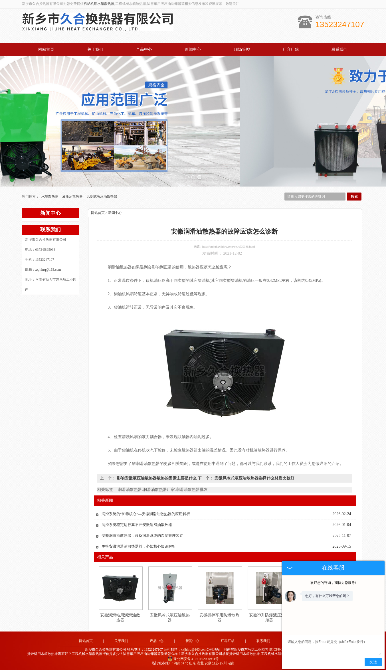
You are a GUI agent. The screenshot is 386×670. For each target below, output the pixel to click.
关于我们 (95, 49)
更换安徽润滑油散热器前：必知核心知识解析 (139, 546)
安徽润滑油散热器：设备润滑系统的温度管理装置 (142, 535)
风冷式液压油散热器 (101, 197)
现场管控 (242, 49)
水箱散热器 (50, 197)
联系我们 (339, 49)
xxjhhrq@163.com (48, 270)
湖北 (200, 663)
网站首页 (46, 49)
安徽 (208, 663)
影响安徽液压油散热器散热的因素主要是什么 (157, 478)
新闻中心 (193, 49)
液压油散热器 (73, 197)
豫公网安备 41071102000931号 (193, 659)
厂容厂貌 (291, 49)
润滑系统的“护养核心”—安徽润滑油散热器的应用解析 (146, 514)
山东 (192, 663)
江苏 (215, 663)
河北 (184, 663)
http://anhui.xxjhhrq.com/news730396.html (228, 246)
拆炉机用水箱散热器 (99, 4)
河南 (177, 663)
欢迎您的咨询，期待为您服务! (333, 583)
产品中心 (144, 49)
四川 (223, 663)
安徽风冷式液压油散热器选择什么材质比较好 (254, 478)
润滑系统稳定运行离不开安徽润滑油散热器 (137, 525)
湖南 (231, 663)
